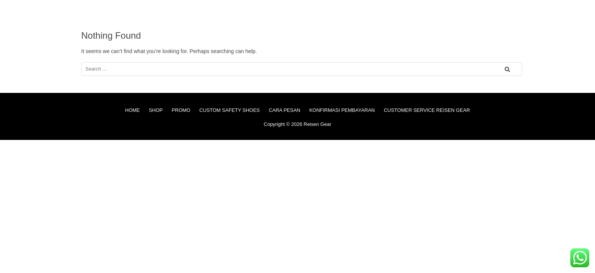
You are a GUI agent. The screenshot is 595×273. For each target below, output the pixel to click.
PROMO (181, 110)
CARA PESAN (284, 110)
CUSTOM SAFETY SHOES (229, 110)
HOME (132, 110)
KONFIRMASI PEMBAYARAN (342, 110)
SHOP (156, 110)
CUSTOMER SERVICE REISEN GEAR (427, 110)
